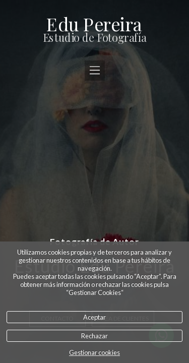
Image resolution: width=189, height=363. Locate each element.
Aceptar (94, 317)
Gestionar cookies (94, 352)
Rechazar (94, 336)
